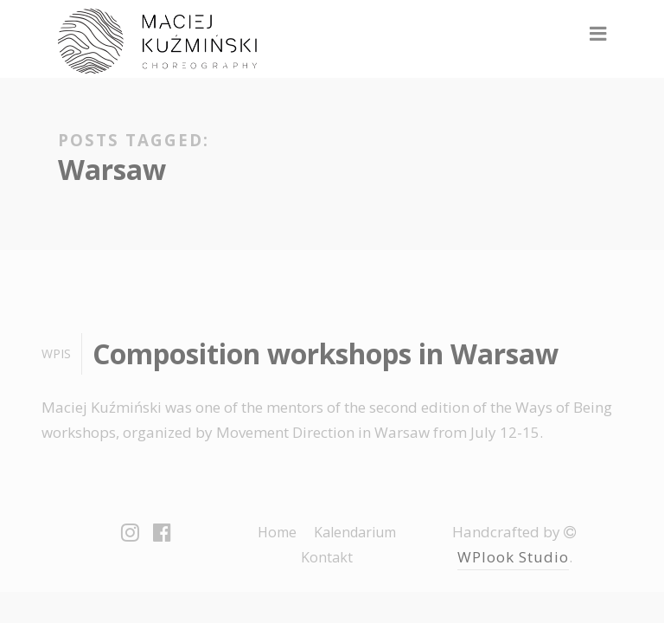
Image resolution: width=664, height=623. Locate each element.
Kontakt (327, 557)
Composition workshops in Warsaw (326, 353)
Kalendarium (355, 532)
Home (277, 532)
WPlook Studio (513, 557)
